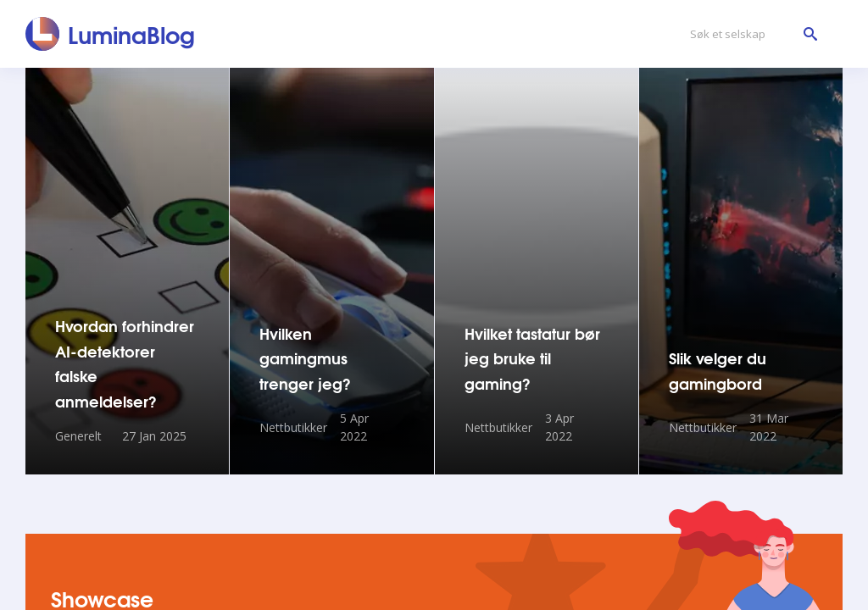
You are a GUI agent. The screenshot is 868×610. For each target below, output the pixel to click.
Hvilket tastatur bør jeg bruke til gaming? (532, 358)
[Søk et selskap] (749, 34)
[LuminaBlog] (110, 34)
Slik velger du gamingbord (717, 370)
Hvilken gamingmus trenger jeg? (305, 358)
